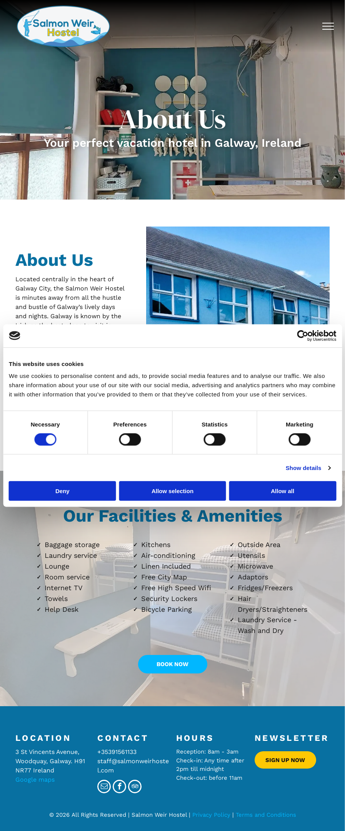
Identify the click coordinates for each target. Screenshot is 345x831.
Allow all (282, 491)
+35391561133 (117, 751)
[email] (104, 787)
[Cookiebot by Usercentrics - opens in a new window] (302, 335)
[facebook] (119, 787)
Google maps (35, 779)
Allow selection (172, 491)
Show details (304, 467)
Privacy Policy (211, 814)
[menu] (328, 26)
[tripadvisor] (135, 787)
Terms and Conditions (266, 814)
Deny (62, 491)
